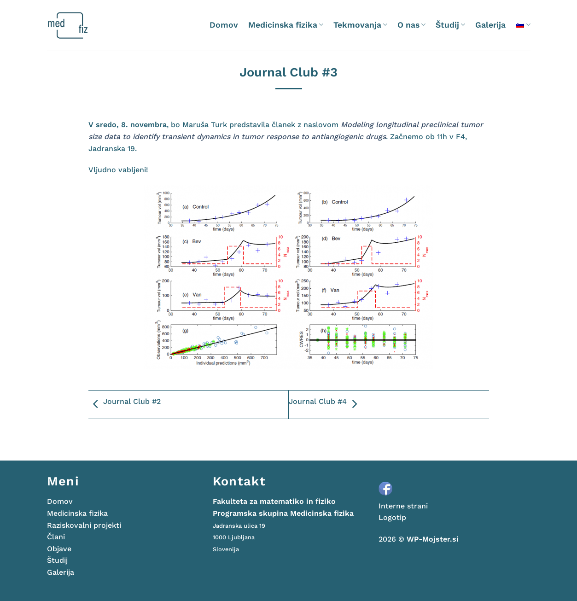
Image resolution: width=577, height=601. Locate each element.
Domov (224, 24)
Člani (56, 536)
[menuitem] (523, 25)
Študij (450, 24)
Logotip (392, 517)
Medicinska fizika (285, 24)
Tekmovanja (360, 24)
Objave (59, 548)
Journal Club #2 (124, 404)
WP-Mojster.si (433, 539)
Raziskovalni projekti (84, 525)
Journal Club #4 (325, 404)
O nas (411, 24)
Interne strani (403, 506)
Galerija (490, 24)
